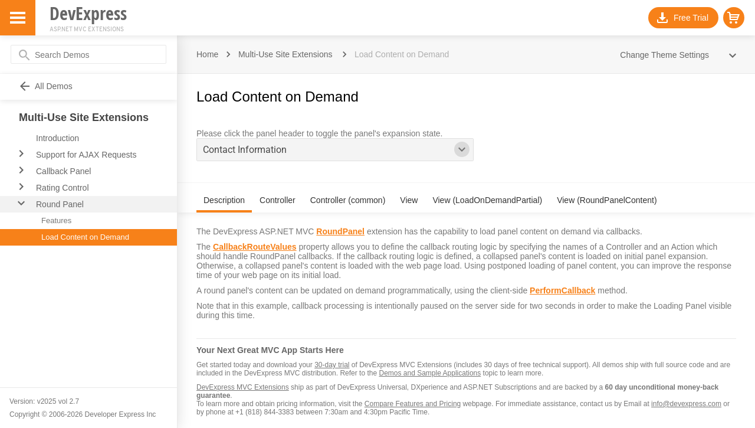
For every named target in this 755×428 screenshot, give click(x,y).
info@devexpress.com (686, 404)
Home (207, 54)
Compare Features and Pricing (413, 404)
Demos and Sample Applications (430, 373)
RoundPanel (340, 231)
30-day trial (331, 365)
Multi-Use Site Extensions (285, 54)
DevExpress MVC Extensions (242, 387)
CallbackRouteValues (255, 246)
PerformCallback (562, 290)
